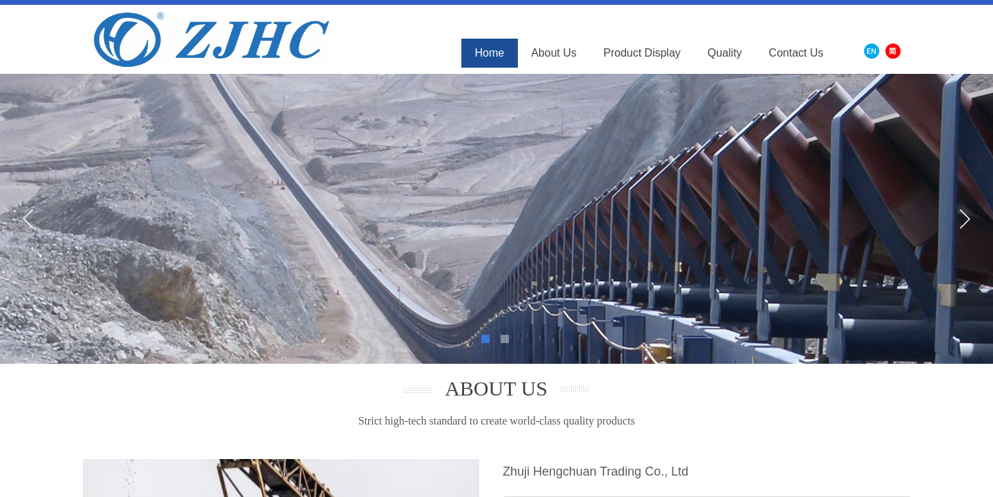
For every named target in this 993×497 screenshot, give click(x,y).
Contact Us (796, 53)
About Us (553, 53)
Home (490, 53)
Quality (725, 53)
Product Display (642, 53)
